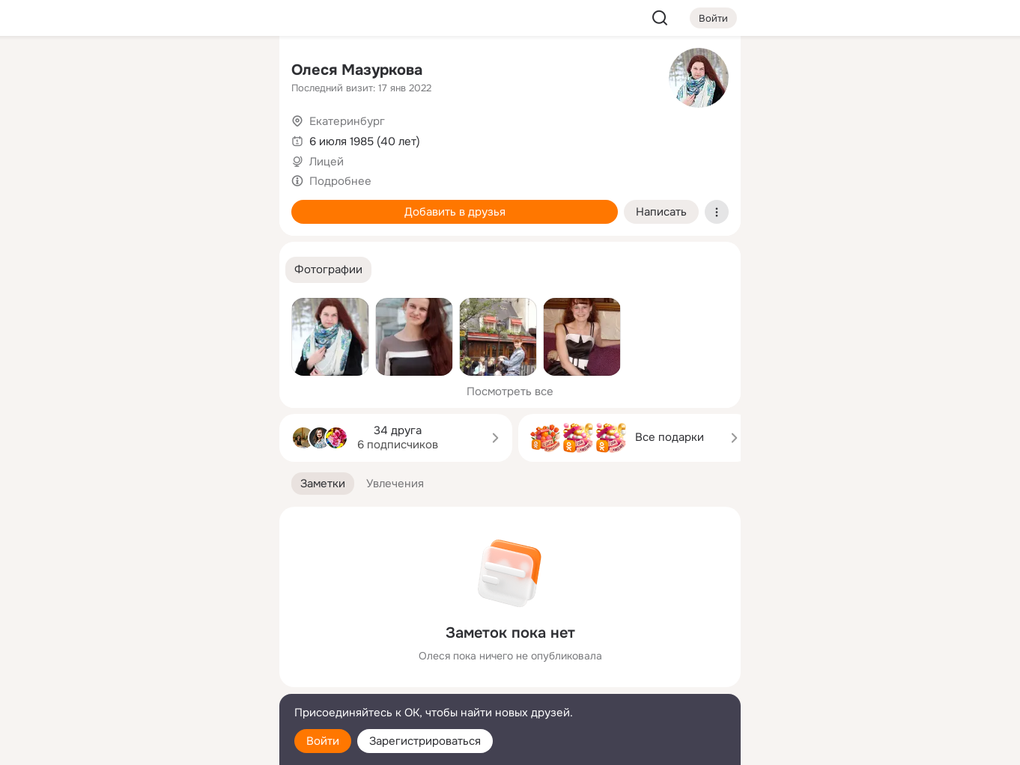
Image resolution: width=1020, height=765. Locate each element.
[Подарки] (103, 204)
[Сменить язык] (168, 681)
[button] (328, 270)
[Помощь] (103, 269)
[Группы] (234, 72)
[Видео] (234, 138)
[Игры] (234, 204)
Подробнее (340, 181)
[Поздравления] (168, 204)
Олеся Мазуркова (356, 70)
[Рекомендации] (168, 269)
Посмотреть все (510, 391)
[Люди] (168, 138)
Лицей (326, 161)
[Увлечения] (168, 72)
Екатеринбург (347, 121)
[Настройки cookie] (168, 745)
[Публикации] (103, 138)
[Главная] (103, 72)
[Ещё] (168, 649)
